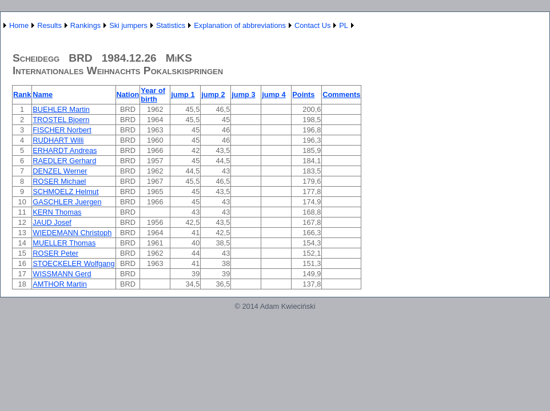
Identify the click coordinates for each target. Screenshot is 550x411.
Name (43, 94)
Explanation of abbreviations (240, 25)
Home (19, 25)
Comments (341, 94)
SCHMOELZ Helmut (65, 191)
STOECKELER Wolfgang (73, 263)
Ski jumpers (128, 25)
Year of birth (153, 94)
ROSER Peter (55, 253)
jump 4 (273, 94)
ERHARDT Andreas (65, 150)
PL (343, 25)
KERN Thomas (57, 212)
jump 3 (243, 94)
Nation (128, 94)
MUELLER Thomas (64, 243)
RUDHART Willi (58, 140)
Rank (22, 94)
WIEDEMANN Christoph (72, 232)
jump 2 (213, 94)
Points (303, 94)
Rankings (85, 25)
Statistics (170, 25)
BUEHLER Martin (61, 109)
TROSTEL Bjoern (61, 119)
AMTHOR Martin (60, 284)
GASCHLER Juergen (67, 202)
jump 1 (182, 94)
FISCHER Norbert (62, 130)
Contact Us (312, 25)
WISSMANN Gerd (62, 273)
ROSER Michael (59, 181)
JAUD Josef (52, 222)
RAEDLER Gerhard (64, 160)
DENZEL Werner (60, 171)
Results (49, 25)
